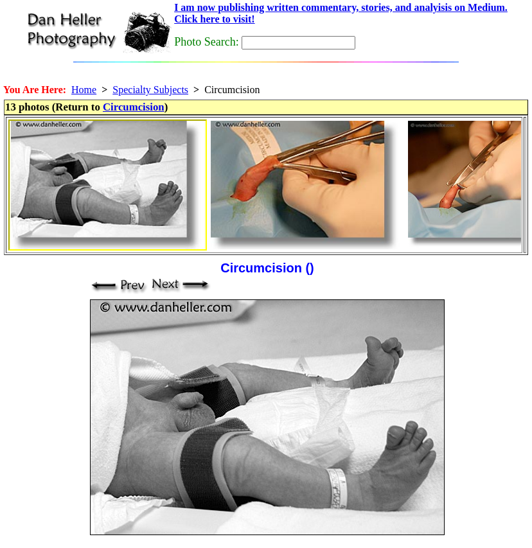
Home (83, 89)
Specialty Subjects (150, 89)
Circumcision (133, 107)
